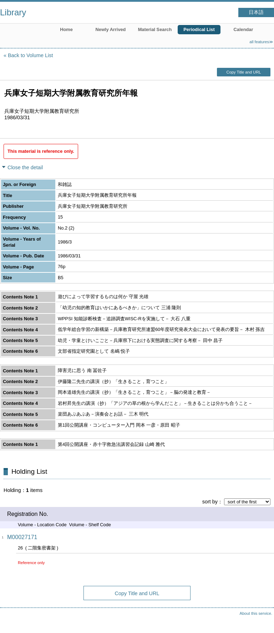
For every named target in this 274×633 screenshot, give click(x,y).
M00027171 (22, 537)
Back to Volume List (30, 55)
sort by (210, 501)
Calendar (243, 29)
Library (13, 12)
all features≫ (261, 42)
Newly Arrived (111, 29)
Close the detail (25, 167)
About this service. (256, 613)
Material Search (155, 29)
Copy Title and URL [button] (243, 72)
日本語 (256, 12)
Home (66, 29)
